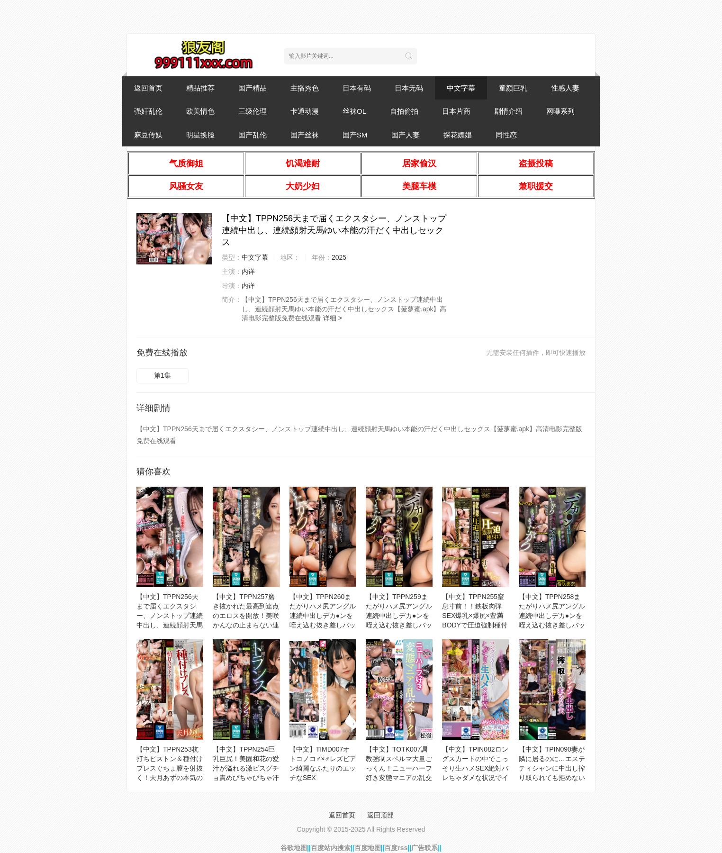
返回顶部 (380, 815)
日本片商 (456, 111)
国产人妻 (405, 135)
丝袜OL (354, 111)
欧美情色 (200, 111)
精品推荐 (200, 88)
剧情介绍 (508, 111)
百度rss (395, 848)
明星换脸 (200, 135)
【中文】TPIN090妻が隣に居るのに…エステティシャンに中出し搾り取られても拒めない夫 (552, 768)
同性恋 (506, 135)
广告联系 (424, 848)
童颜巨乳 (513, 88)
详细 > (332, 318)
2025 (339, 257)
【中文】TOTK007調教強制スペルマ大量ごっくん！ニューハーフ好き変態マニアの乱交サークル (399, 768)
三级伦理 (252, 111)
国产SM (355, 135)
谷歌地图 (293, 848)
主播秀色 (304, 88)
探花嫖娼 (457, 135)
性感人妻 (565, 88)
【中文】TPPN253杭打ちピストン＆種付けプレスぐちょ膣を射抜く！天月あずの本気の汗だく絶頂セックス (169, 768)
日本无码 (409, 88)
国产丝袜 (304, 135)
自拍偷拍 (404, 111)
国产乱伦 (252, 135)
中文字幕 (461, 88)
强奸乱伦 (148, 111)
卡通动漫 (304, 111)
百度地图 (367, 848)
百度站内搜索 (331, 848)
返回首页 (148, 88)
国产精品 (252, 88)
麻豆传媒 (148, 135)
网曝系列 (560, 111)
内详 (248, 271)
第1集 (162, 375)
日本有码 (357, 88)
